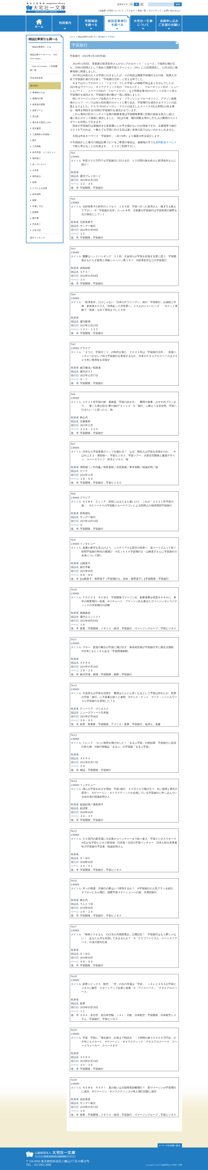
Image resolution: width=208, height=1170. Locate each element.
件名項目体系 (36, 78)
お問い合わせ (170, 10)
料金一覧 (142, 10)
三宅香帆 (36, 146)
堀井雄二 (36, 158)
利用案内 (65, 23)
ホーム (38, 23)
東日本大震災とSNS (41, 122)
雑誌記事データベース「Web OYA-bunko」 (43, 56)
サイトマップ (155, 10)
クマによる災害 (39, 188)
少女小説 (36, 230)
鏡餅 (34, 200)
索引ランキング (37, 238)
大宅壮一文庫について (143, 23)
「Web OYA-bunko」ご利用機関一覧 (43, 68)
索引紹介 (101, 37)
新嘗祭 (35, 212)
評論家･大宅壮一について (111, 10)
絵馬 (34, 182)
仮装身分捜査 (38, 104)
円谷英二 (36, 224)
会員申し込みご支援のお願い (169, 23)
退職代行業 (37, 98)
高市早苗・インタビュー (44, 152)
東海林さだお (38, 92)
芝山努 (35, 116)
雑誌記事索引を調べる (117, 23)
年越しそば (37, 206)
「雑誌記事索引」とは (40, 47)
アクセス (130, 10)
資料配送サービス (166, 142)
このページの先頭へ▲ (170, 1145)
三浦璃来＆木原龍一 (41, 134)
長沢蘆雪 (36, 128)
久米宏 (35, 170)
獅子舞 (35, 218)
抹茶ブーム (37, 110)
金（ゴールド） (39, 164)
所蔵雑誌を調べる (91, 23)
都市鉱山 (36, 176)
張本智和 (36, 194)
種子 (34, 140)
